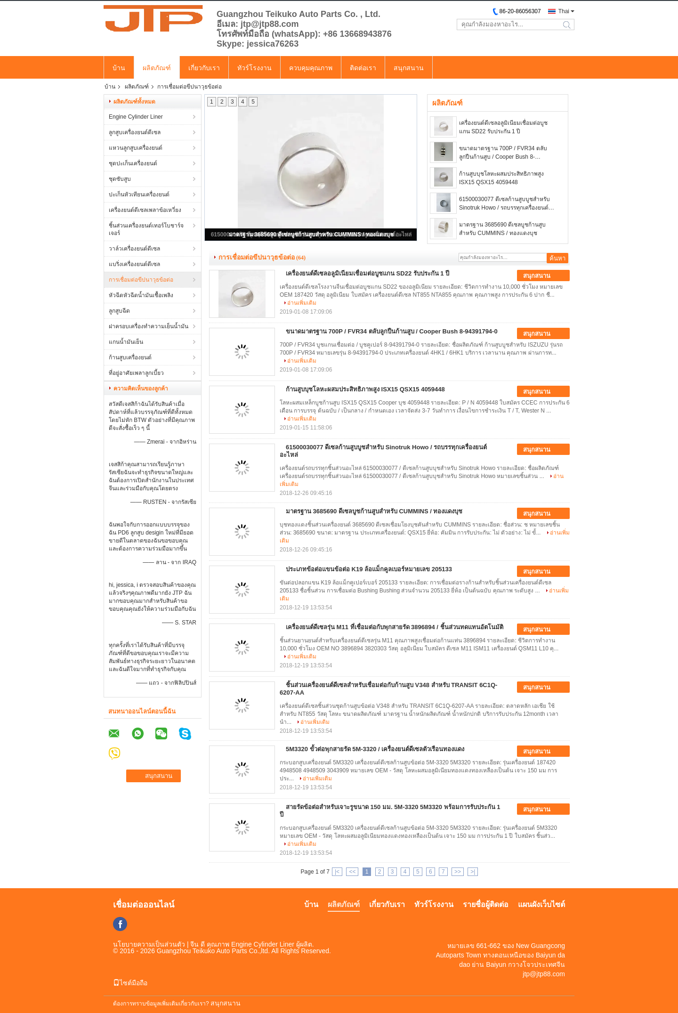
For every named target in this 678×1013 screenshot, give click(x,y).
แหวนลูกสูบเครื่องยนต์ (135, 148)
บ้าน (119, 68)
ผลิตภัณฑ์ (157, 68)
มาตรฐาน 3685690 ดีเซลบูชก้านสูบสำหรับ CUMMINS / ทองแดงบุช (311, 234)
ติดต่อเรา (363, 68)
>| (472, 871)
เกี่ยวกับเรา (204, 68)
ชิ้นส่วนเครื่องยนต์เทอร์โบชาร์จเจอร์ (146, 229)
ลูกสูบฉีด (119, 311)
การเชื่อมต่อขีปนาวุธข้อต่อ (141, 279)
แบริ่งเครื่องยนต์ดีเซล (134, 264)
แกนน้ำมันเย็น (126, 342)
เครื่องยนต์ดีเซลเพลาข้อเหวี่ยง (145, 210)
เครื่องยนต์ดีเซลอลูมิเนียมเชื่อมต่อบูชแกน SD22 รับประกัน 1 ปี (503, 127)
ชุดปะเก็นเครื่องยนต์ (133, 163)
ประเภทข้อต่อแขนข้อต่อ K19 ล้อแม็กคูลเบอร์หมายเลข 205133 (369, 569)
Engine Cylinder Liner (136, 116)
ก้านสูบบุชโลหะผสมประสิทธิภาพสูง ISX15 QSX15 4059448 (501, 178)
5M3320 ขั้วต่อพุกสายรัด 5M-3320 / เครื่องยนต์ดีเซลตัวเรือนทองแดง (375, 749)
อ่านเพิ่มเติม (301, 303)
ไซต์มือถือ (130, 983)
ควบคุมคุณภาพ (310, 68)
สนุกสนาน (409, 68)
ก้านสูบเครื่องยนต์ (130, 357)
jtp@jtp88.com (544, 974)
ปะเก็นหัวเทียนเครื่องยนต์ (139, 194)
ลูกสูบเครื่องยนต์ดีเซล (135, 132)
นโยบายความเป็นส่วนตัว (149, 944)
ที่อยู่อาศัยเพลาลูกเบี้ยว (136, 373)
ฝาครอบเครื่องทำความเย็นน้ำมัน (148, 326)
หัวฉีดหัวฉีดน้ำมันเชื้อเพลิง (141, 295)
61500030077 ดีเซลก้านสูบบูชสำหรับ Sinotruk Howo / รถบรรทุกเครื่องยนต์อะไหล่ (504, 204)
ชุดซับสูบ (120, 179)
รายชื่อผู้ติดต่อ (485, 904)
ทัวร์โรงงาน (254, 68)
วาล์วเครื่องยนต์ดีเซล (134, 248)
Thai (563, 11)
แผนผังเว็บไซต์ (541, 904)
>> (457, 871)
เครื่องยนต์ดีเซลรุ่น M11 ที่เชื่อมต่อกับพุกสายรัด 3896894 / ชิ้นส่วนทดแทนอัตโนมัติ (394, 627)
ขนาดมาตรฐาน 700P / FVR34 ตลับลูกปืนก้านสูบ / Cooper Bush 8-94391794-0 (503, 153)
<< (352, 871)
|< (337, 871)
